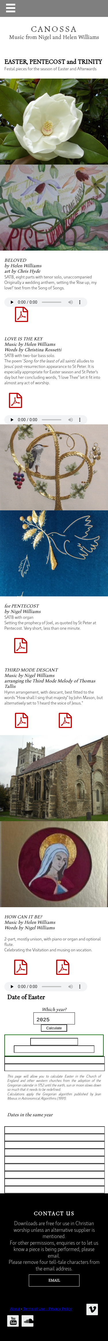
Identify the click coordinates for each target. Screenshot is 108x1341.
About (15, 1309)
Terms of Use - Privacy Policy (47, 1309)
